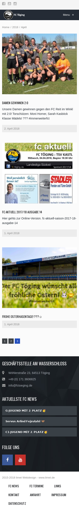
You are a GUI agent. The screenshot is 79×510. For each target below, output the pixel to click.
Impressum (58, 494)
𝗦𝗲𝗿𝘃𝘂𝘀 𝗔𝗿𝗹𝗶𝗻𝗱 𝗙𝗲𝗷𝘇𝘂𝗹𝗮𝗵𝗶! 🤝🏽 (25, 421)
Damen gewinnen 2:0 (15, 102)
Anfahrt (35, 494)
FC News (13, 486)
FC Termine (36, 486)
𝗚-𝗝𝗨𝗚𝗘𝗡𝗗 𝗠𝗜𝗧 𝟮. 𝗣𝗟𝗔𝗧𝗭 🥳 (25, 410)
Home (5, 27)
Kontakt (13, 494)
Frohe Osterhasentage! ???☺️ (22, 316)
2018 (15, 27)
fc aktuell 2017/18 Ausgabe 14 (22, 212)
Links (57, 486)
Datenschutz (17, 503)
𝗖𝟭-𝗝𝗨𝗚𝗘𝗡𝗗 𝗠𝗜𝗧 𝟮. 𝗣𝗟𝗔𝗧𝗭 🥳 (26, 432)
